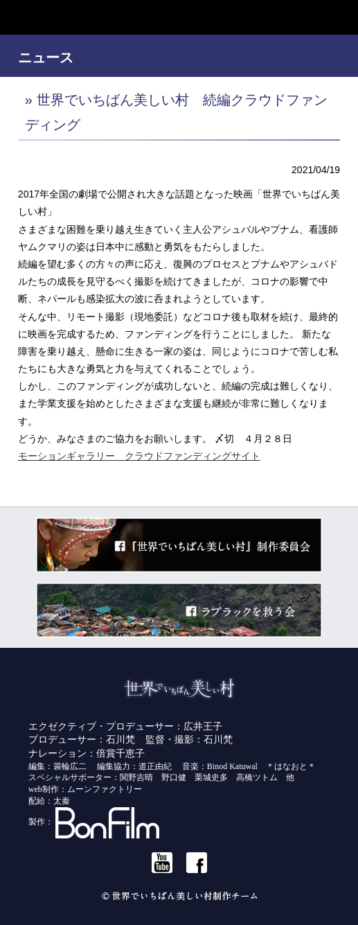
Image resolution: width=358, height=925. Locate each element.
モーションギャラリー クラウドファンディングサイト (139, 455)
